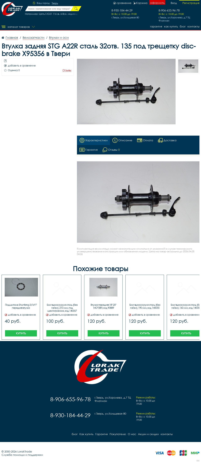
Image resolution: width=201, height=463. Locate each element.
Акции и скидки (148, 434)
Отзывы (66, 70)
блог (183, 26)
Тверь (55, 3)
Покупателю (118, 434)
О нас (132, 434)
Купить (21, 333)
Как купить (171, 26)
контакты (193, 26)
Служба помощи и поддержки (22, 454)
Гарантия (156, 26)
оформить (157, 2)
